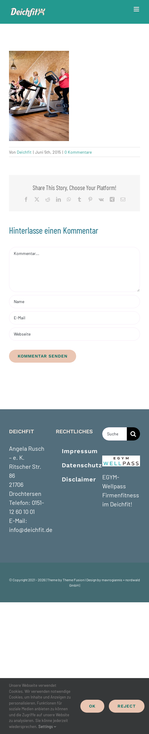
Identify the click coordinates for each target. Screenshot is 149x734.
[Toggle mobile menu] (137, 9)
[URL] (74, 334)
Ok (92, 706)
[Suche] (133, 434)
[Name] (74, 301)
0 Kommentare (78, 152)
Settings (47, 726)
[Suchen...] (114, 434)
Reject (127, 706)
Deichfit (24, 152)
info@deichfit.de (30, 529)
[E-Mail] (74, 317)
